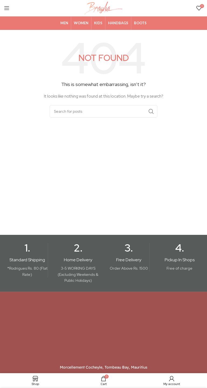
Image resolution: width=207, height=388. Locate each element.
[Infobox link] (27, 260)
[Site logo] (103, 7)
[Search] (103, 111)
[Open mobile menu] (6, 8)
